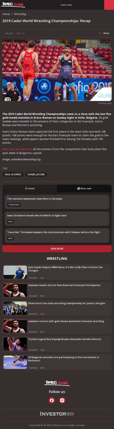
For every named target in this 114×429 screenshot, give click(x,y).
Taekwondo (14, 204)
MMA (10, 221)
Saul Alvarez (13, 174)
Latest (30, 188)
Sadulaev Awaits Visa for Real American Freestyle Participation (64, 285)
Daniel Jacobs (36, 174)
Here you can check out (17, 149)
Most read (84, 188)
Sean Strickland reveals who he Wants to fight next (37, 215)
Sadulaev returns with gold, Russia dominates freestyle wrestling (66, 321)
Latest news (66, 4)
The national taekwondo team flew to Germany (34, 198)
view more (57, 248)
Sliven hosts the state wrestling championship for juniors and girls (66, 303)
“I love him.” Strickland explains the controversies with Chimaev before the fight (53, 232)
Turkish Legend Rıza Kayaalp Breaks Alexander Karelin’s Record (64, 339)
